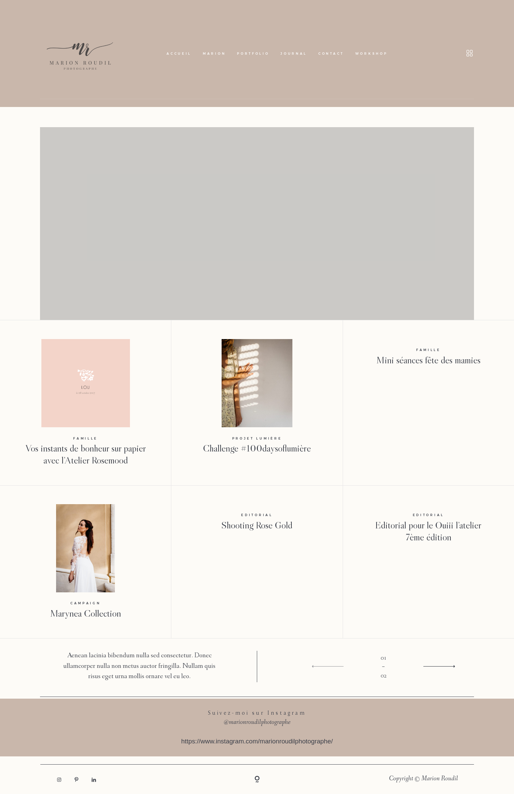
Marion (214, 53)
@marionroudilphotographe (257, 722)
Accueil (179, 53)
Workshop (371, 53)
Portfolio (253, 53)
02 (383, 675)
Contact (331, 53)
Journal (293, 53)
